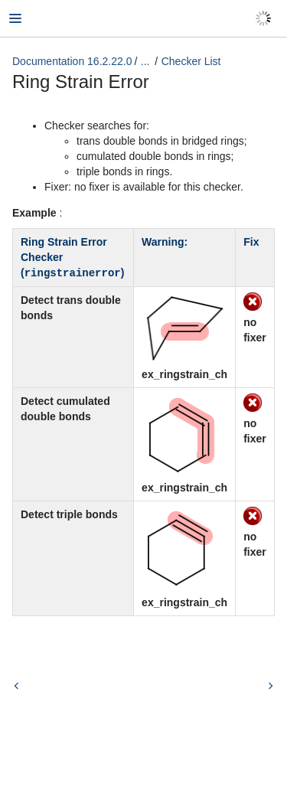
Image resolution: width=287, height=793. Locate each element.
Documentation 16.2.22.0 (72, 61)
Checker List (191, 61)
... (145, 61)
